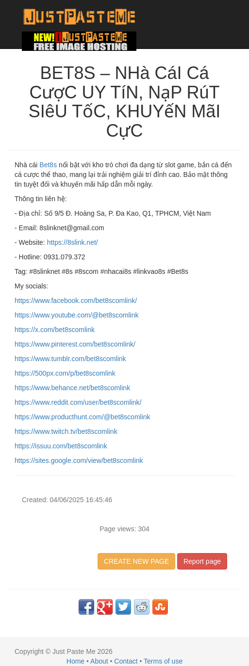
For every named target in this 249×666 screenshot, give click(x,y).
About (99, 661)
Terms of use (163, 661)
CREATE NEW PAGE (136, 561)
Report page (202, 561)
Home (75, 661)
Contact (125, 661)
